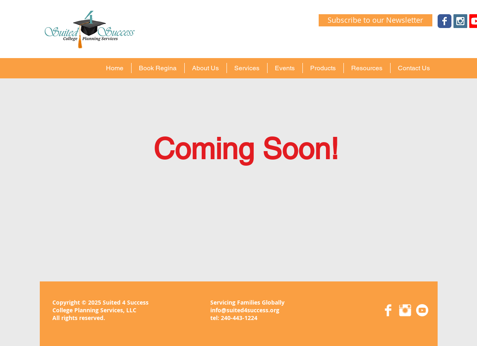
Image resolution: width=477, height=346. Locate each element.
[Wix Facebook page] (444, 21)
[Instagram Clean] (405, 310)
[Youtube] (422, 310)
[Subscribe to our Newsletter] (375, 20)
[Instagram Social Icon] (460, 21)
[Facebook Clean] (388, 310)
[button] (206, 68)
